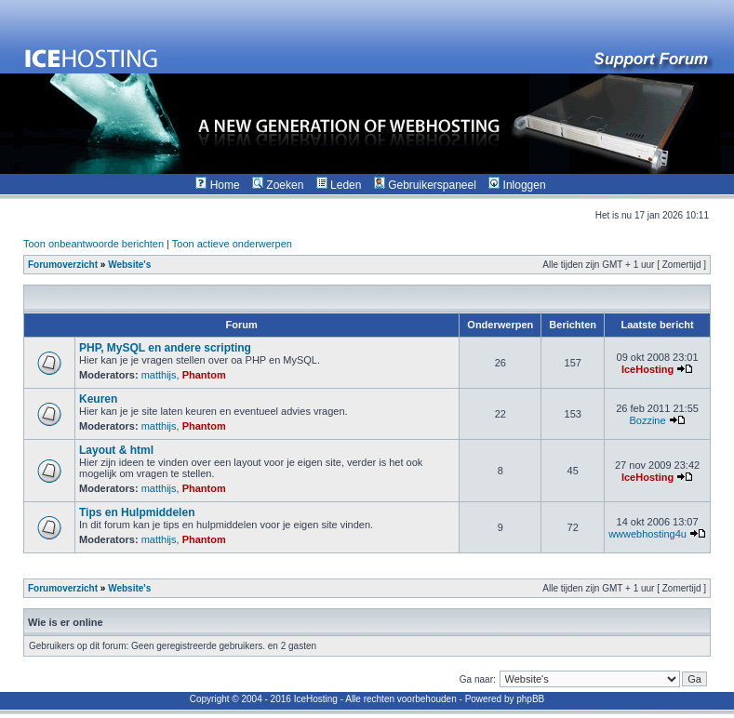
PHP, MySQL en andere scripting (165, 347)
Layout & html (116, 450)
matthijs (159, 374)
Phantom (204, 374)
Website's (129, 264)
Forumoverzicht (63, 264)
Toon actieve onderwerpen (232, 243)
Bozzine (647, 420)
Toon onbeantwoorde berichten (93, 243)
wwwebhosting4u (647, 533)
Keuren (98, 399)
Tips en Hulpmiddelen (136, 512)
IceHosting (647, 369)
